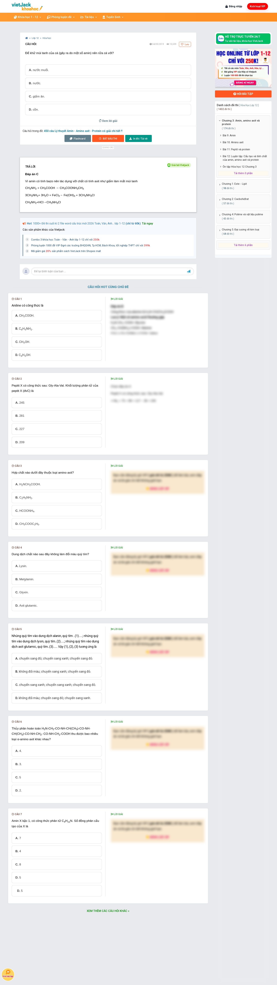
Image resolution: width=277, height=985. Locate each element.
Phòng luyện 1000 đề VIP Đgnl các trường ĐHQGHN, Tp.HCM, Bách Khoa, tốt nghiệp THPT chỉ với (90, 245)
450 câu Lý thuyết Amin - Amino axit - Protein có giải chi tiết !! (83, 131)
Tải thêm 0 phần (243, 173)
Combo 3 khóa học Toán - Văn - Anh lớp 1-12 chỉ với (65, 239)
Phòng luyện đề (61, 17)
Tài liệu (88, 17)
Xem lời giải (108, 121)
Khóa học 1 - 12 (28, 17)
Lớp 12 (35, 38)
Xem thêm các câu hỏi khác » (108, 911)
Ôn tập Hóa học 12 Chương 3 (240, 166)
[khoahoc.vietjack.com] (27, 6)
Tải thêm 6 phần (243, 245)
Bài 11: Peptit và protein (236, 149)
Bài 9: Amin (229, 135)
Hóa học (47, 38)
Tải (138, 138)
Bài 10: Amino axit (233, 142)
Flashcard (78, 138)
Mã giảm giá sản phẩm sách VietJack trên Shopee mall (66, 251)
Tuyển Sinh (113, 17)
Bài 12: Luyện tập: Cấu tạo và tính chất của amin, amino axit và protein (245, 158)
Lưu (185, 44)
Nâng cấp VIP (157, 488)
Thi (108, 138)
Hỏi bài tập (243, 94)
